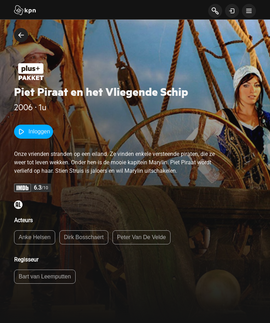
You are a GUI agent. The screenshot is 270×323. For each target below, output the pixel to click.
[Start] (25, 11)
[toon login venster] (232, 11)
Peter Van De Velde (141, 237)
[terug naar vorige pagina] (21, 35)
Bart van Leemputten (45, 276)
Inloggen (33, 132)
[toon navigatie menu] (249, 11)
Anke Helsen (35, 237)
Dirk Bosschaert (84, 237)
